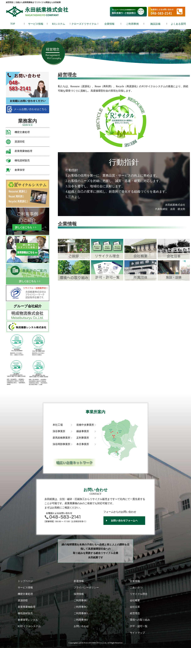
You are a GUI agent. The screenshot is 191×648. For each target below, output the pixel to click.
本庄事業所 (82, 444)
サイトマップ (137, 632)
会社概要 (135, 600)
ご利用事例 (132, 24)
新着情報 (79, 581)
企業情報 (109, 24)
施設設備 (155, 24)
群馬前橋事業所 (61, 437)
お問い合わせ (81, 626)
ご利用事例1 (81, 600)
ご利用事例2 (81, 607)
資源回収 (20, 141)
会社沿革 (135, 607)
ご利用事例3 (81, 613)
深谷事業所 (59, 431)
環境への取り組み (140, 619)
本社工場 (58, 424)
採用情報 (79, 594)
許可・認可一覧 (138, 626)
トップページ (25, 581)
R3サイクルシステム (29, 626)
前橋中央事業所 (85, 424)
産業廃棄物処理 (23, 151)
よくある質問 (178, 24)
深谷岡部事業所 (61, 444)
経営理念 (135, 613)
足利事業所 (82, 437)
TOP (12, 23)
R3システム (58, 24)
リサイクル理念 (138, 594)
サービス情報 (35, 24)
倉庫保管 (20, 170)
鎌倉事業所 (82, 431)
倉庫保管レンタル (28, 619)
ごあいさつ (136, 587)
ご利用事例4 (81, 619)
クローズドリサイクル (84, 24)
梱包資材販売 (22, 160)
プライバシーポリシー (86, 587)
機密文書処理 (22, 132)
